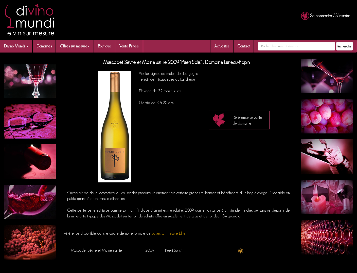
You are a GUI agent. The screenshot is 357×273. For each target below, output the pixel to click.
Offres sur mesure (75, 46)
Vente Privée (129, 46)
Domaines (44, 46)
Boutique (104, 46)
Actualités (221, 46)
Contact (243, 46)
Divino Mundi (16, 46)
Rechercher (345, 46)
